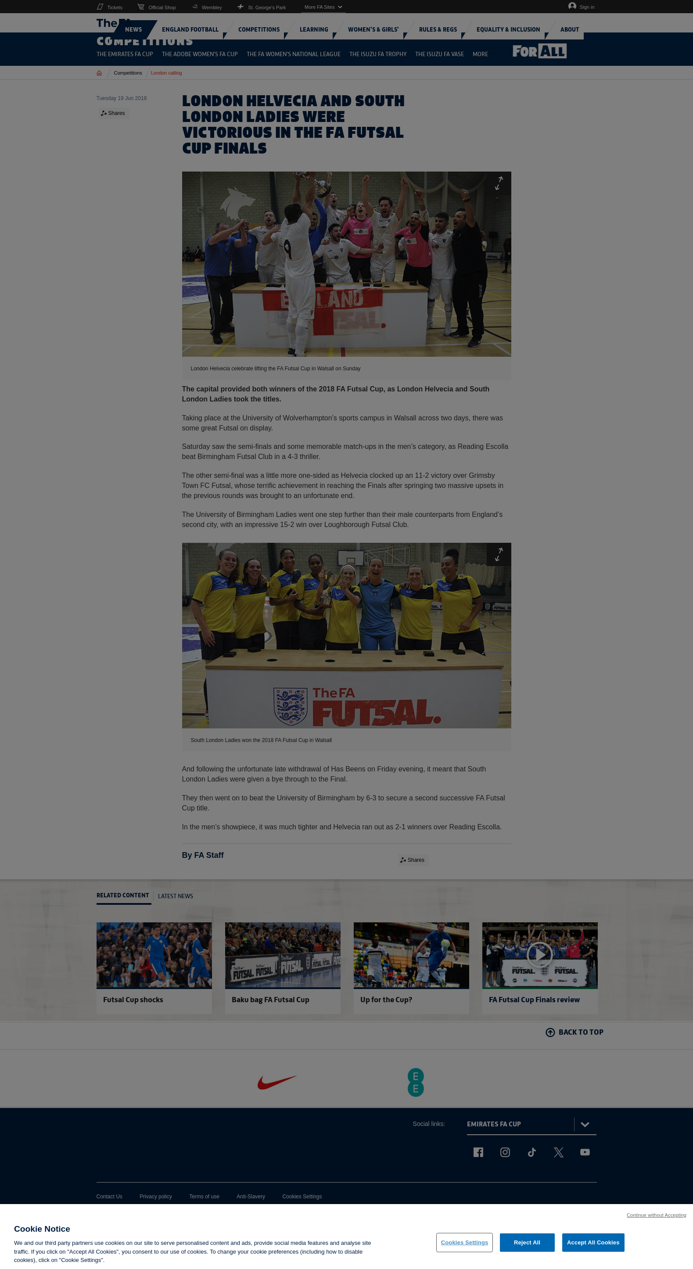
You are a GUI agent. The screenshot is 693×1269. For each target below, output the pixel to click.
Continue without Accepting (656, 1221)
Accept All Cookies (593, 1248)
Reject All (527, 1248)
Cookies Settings (464, 1248)
